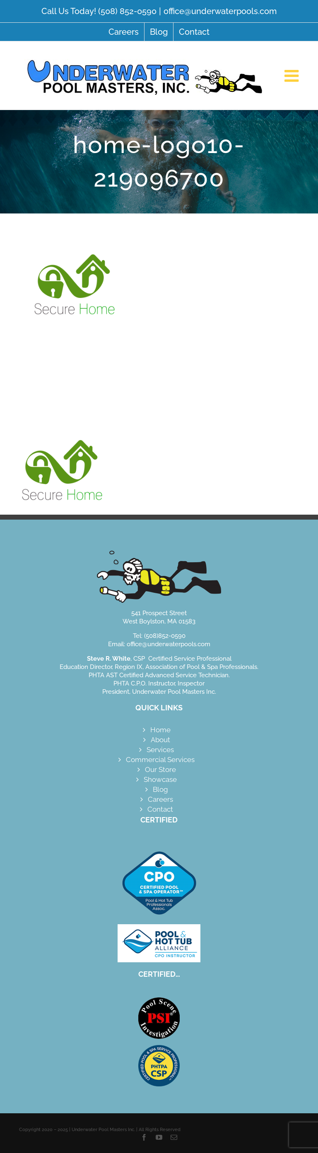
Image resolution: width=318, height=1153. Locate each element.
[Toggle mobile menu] (292, 75)
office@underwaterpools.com (220, 11)
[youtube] (159, 1137)
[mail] (174, 1137)
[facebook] (144, 1137)
